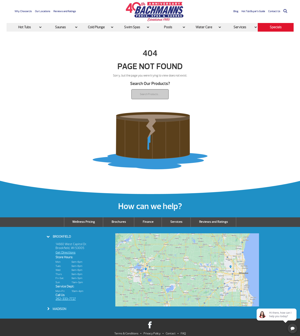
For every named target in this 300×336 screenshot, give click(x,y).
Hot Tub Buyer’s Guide (253, 11)
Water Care (204, 27)
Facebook (150, 324)
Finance (148, 222)
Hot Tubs (24, 27)
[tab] (75, 236)
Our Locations (42, 11)
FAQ (183, 333)
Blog (235, 11)
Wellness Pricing (83, 222)
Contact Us (274, 11)
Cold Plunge (96, 27)
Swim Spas (132, 27)
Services (239, 27)
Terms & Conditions (126, 333)
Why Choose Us (23, 11)
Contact (171, 333)
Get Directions (65, 253)
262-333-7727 (66, 299)
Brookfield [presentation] (62, 237)
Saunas (60, 27)
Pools (168, 27)
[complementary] (277, 318)
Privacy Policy (152, 333)
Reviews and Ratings (64, 11)
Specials (275, 27)
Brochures (119, 222)
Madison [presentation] (59, 309)
